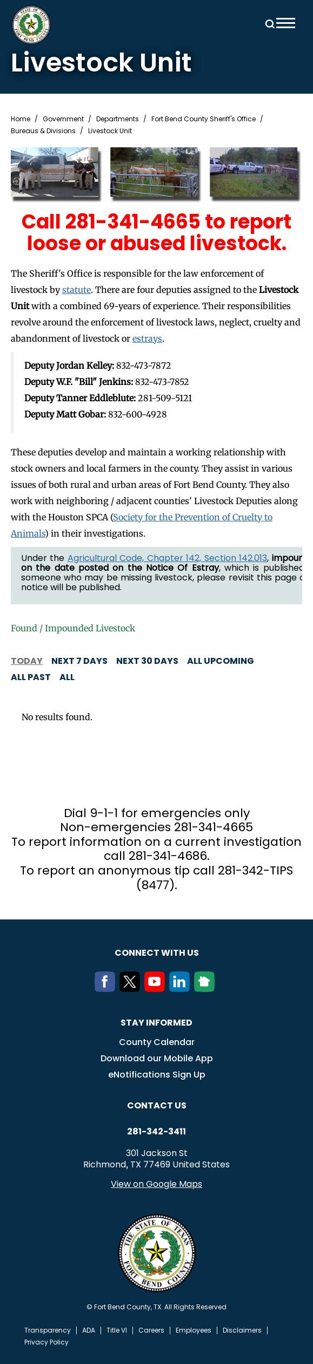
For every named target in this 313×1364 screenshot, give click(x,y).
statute (76, 289)
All (67, 677)
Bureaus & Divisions (43, 131)
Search (268, 23)
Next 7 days (79, 660)
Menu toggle (285, 23)
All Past (31, 677)
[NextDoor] (206, 988)
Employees (193, 1330)
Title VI (116, 1330)
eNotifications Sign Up (156, 1074)
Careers (151, 1330)
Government (63, 119)
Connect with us (157, 953)
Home (20, 119)
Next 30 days (147, 660)
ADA (88, 1330)
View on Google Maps (156, 1184)
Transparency (47, 1330)
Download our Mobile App (157, 1058)
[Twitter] (131, 988)
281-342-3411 (156, 1131)
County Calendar (157, 1042)
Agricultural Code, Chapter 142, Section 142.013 (167, 558)
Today (27, 660)
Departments (117, 119)
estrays (147, 338)
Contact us (157, 1105)
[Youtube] (156, 988)
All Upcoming (220, 660)
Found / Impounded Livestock (73, 628)
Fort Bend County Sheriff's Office (203, 119)
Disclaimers (242, 1330)
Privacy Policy (46, 1342)
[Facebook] (107, 988)
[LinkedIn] (181, 988)
